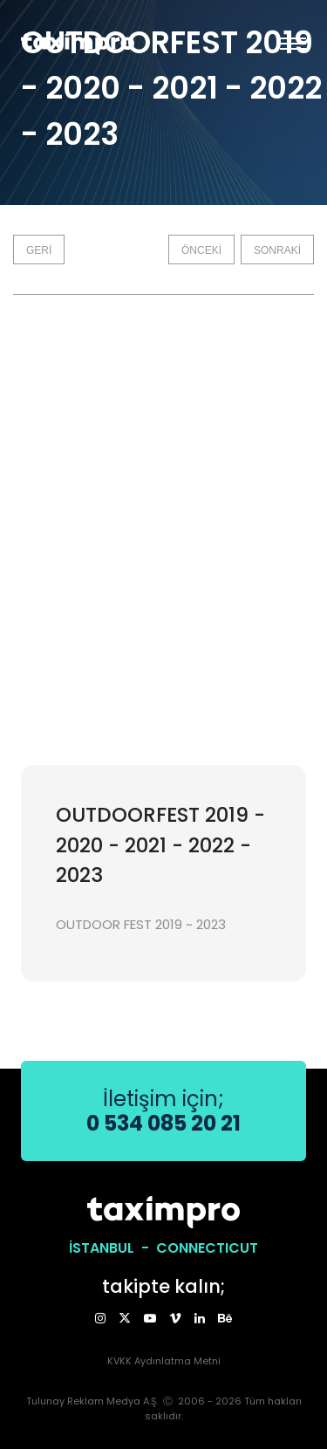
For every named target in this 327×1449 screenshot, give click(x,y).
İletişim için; (163, 1111)
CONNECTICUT (207, 1248)
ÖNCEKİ (201, 250)
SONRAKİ (277, 250)
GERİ (38, 250)
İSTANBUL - (112, 1248)
